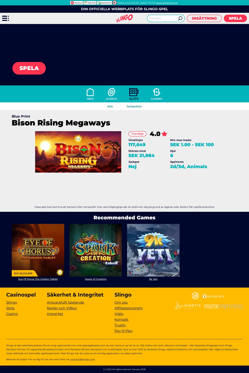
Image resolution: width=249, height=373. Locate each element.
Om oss (121, 302)
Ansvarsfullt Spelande (65, 302)
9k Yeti (153, 279)
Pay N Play (124, 331)
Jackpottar (134, 106)
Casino (156, 98)
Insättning (204, 18)
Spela (235, 18)
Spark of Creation (96, 279)
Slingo (111, 98)
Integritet (55, 314)
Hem (90, 98)
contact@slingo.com (82, 359)
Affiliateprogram (129, 308)
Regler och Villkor (62, 308)
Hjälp (119, 314)
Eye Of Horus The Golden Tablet (38, 279)
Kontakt (121, 319)
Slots (133, 98)
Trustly (120, 325)
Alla (110, 106)
